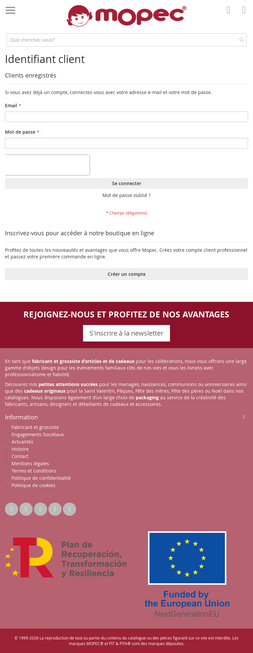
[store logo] (126, 16)
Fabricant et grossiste (35, 427)
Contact (20, 456)
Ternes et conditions (34, 471)
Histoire (20, 449)
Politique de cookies (33, 485)
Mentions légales (30, 463)
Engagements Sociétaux (38, 434)
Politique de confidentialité (41, 478)
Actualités (22, 442)
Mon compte (230, 14)
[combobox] (126, 40)
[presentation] (47, 165)
